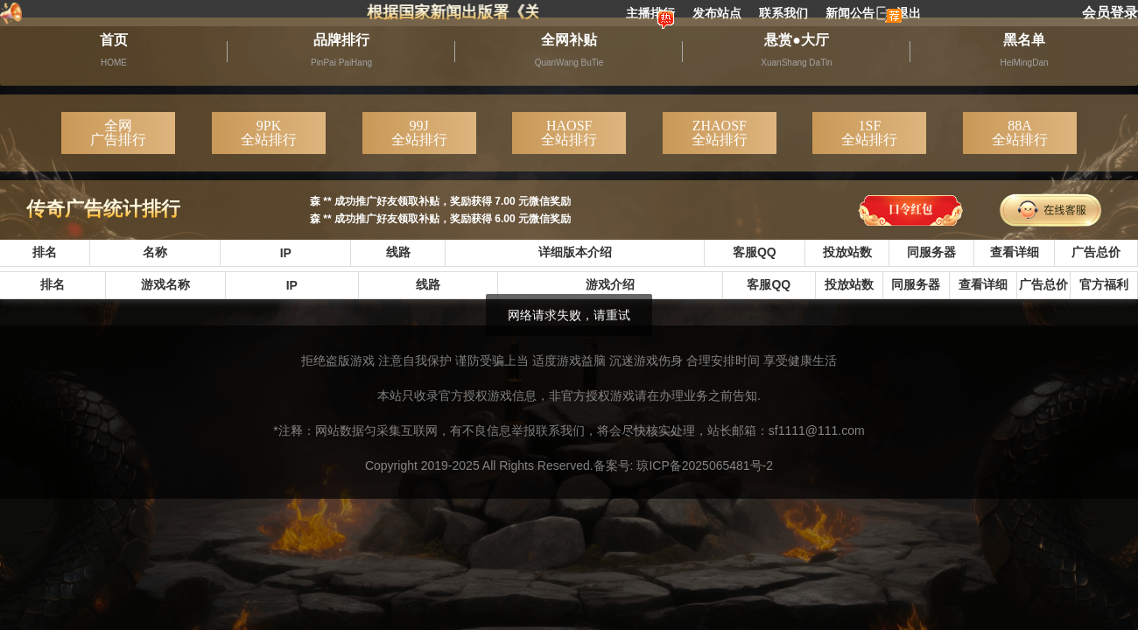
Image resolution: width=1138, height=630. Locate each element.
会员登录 (1110, 12)
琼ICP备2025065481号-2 (704, 465)
